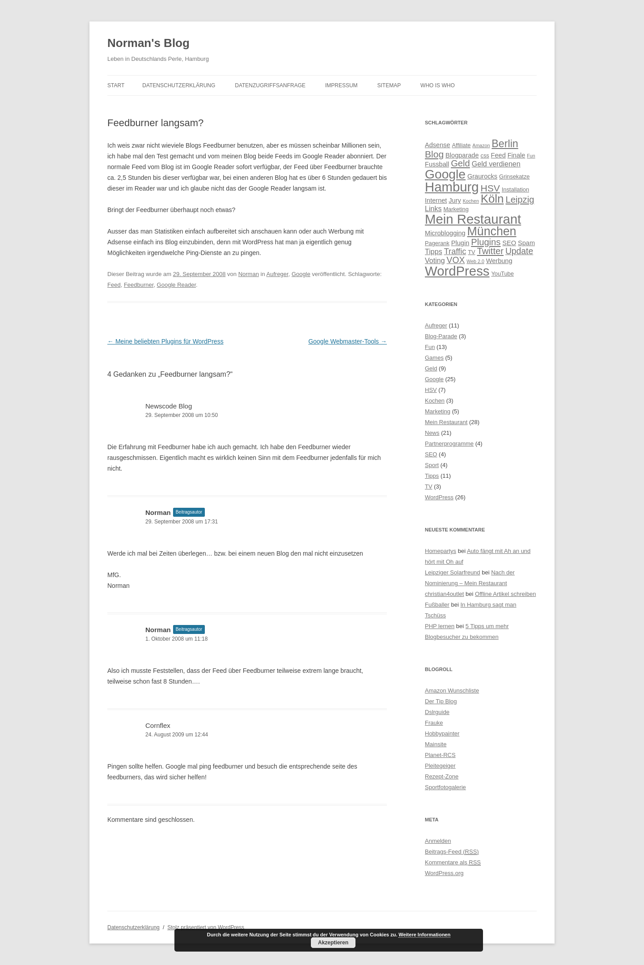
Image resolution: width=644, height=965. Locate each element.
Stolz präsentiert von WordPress (205, 927)
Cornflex (157, 725)
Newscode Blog (168, 406)
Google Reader (176, 284)
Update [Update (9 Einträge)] (519, 251)
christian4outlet (444, 594)
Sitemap (389, 85)
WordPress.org (444, 873)
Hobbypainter (442, 733)
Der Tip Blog (441, 701)
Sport (432, 465)
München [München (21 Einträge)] (492, 231)
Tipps (432, 475)
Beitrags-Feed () (452, 851)
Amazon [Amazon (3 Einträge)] (481, 145)
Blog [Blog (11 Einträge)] (434, 154)
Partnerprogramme (449, 443)
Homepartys (440, 551)
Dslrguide (437, 712)
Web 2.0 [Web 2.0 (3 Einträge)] (475, 261)
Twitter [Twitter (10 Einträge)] (490, 251)
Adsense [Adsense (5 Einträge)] (437, 145)
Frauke (434, 722)
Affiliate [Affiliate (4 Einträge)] (461, 145)
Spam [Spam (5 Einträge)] (526, 243)
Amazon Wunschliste (452, 690)
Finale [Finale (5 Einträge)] (516, 155)
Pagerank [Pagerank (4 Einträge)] (437, 243)
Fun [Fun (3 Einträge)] (531, 155)
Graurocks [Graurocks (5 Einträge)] (482, 176)
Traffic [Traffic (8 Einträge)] (455, 251)
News (432, 432)
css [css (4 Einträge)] (484, 155)
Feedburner (139, 284)
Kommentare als (453, 862)
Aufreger (277, 274)
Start (115, 85)
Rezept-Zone (441, 776)
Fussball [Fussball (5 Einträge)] (437, 164)
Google (301, 274)
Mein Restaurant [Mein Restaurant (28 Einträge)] (473, 219)
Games (434, 357)
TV (428, 486)
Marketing (437, 411)
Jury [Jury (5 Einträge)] (455, 200)
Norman (248, 274)
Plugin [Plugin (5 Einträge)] (460, 243)
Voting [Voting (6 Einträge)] (435, 260)
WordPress (439, 497)
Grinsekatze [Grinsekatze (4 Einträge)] (514, 176)
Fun (430, 347)
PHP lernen (439, 626)
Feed (114, 284)
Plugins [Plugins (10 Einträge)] (485, 242)
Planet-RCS (440, 755)
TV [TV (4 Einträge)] (471, 252)
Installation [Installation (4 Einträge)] (515, 189)
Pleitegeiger (440, 765)
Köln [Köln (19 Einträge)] (492, 198)
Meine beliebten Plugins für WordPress (165, 341)
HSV (431, 390)
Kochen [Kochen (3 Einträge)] (471, 201)
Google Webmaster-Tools (347, 341)
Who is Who (437, 85)
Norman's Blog (148, 43)
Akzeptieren (333, 942)
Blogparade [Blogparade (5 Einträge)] (462, 155)
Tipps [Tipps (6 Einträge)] (433, 251)
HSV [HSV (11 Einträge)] (490, 188)
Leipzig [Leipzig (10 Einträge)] (519, 199)
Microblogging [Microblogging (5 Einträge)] (445, 233)
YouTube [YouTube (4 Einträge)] (502, 273)
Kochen (435, 400)
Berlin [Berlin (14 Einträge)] (504, 143)
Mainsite (435, 744)
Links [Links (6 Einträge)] (433, 208)
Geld (431, 368)
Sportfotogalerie (445, 787)
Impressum (341, 85)
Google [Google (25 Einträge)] (445, 174)
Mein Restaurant (446, 422)
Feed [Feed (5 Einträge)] (498, 155)
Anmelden (438, 840)
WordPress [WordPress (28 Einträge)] (457, 271)
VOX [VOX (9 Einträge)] (456, 260)
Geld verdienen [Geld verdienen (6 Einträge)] (496, 164)
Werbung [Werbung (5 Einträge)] (499, 260)
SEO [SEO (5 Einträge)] (509, 243)
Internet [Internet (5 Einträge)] (436, 200)
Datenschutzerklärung (178, 85)
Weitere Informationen (424, 934)
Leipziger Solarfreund (452, 572)
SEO (431, 454)
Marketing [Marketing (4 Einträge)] (455, 209)
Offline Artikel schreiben (505, 594)
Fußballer (437, 604)
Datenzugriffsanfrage (270, 85)
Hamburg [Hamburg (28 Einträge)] (452, 186)
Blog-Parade (441, 336)
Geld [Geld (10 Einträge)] (460, 163)
